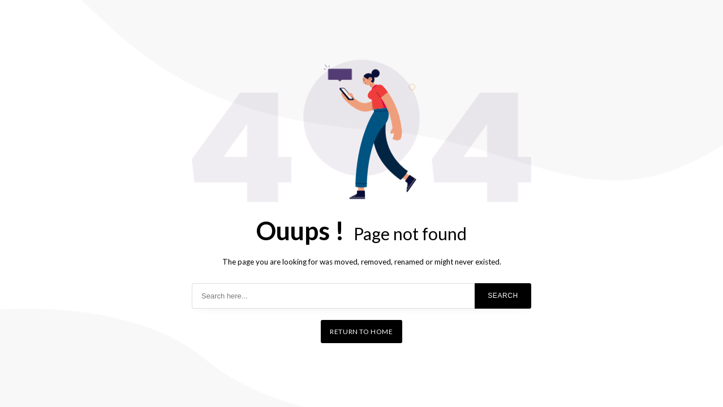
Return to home (361, 331)
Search (503, 296)
